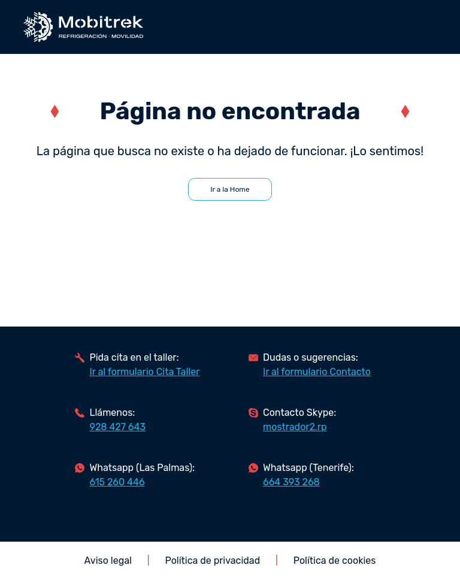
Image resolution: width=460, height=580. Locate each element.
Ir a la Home (229, 189)
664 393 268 (291, 482)
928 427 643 (117, 427)
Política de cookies (334, 560)
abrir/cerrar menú (429, 27)
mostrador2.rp (294, 427)
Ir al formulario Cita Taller (144, 371)
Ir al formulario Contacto (317, 371)
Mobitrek (83, 27)
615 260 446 (116, 482)
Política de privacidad (213, 560)
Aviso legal (108, 560)
